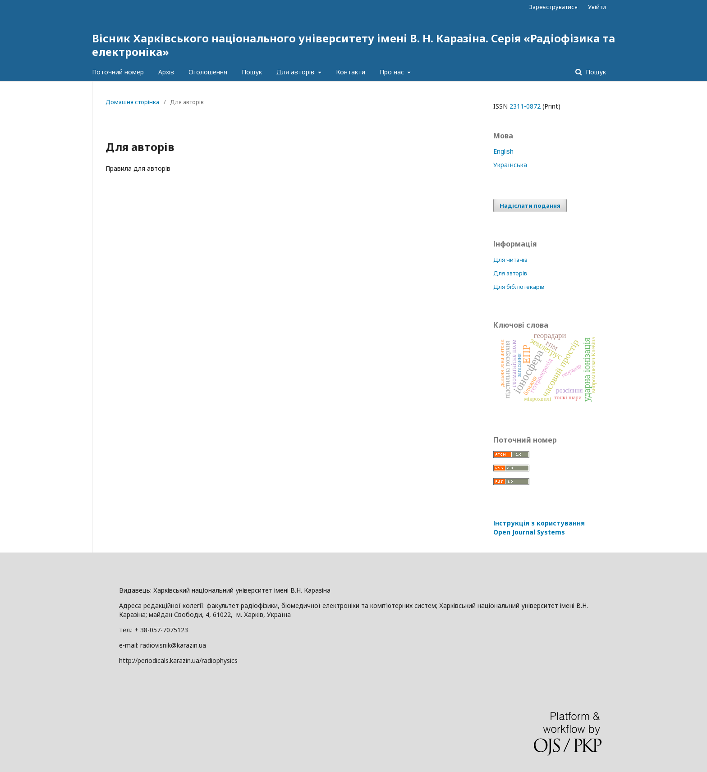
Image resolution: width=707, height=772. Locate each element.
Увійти (597, 7)
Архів (166, 72)
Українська (510, 164)
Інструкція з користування (539, 527)
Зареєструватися (553, 7)
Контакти (350, 72)
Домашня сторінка (132, 102)
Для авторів (296, 72)
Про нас (393, 72)
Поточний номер (118, 72)
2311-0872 (525, 106)
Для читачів (510, 260)
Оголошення (207, 72)
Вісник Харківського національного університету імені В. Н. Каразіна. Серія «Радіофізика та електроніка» (353, 45)
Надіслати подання (530, 205)
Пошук (252, 72)
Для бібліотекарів (518, 287)
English (503, 151)
